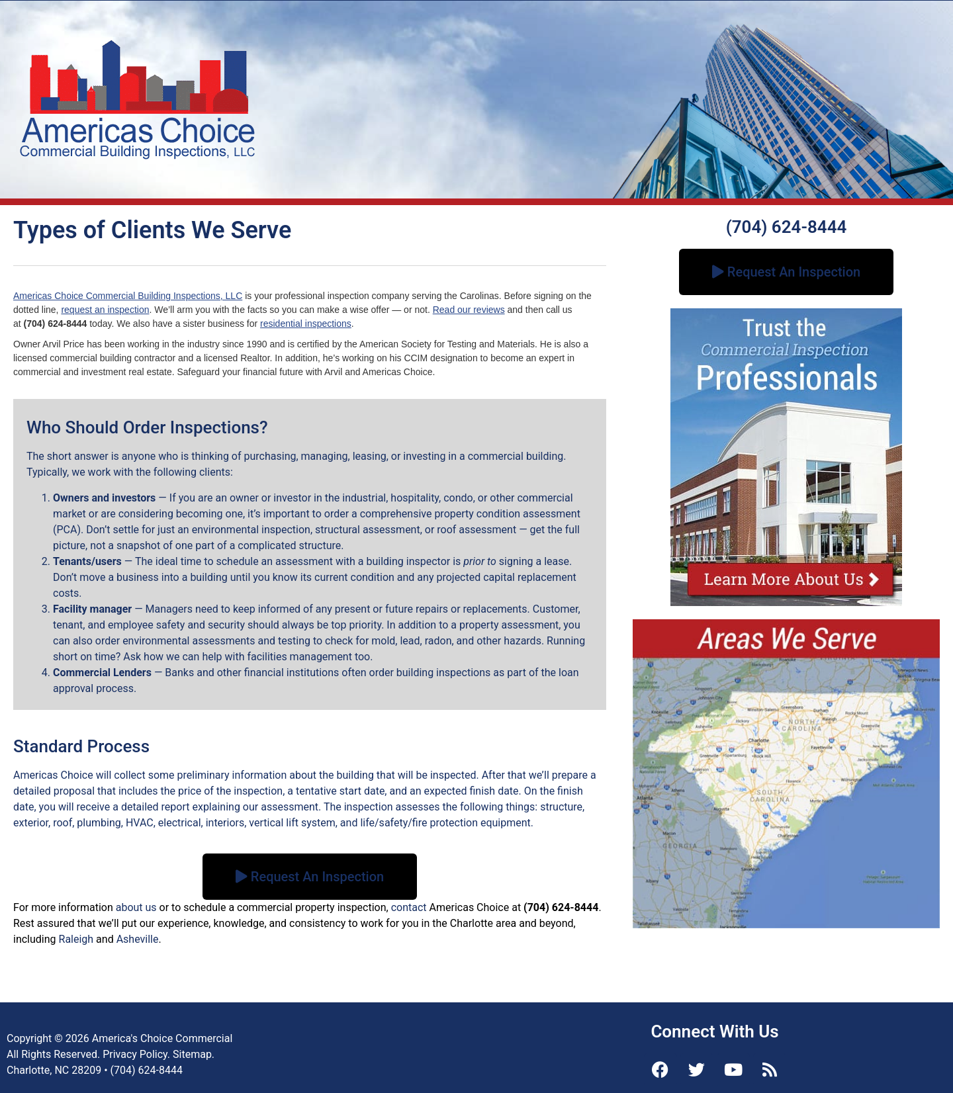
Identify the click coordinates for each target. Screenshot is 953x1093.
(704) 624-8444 (786, 227)
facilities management (299, 656)
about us (136, 907)
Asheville (137, 939)
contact (409, 907)
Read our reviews (469, 309)
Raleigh (76, 939)
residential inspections (305, 323)
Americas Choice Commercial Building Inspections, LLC (127, 295)
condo (458, 498)
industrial (364, 498)
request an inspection (105, 309)
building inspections (443, 672)
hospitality (414, 498)
